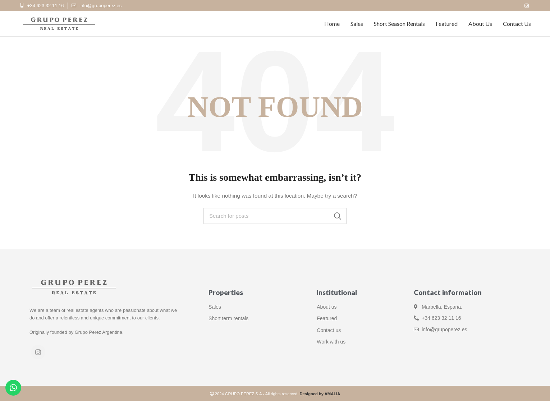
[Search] (275, 216)
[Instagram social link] (526, 5)
